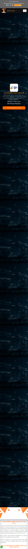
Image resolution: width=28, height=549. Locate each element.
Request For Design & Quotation (14, 108)
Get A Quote (18, 5)
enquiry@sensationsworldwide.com (14, 3)
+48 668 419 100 (15, 1)
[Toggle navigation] (24, 10)
